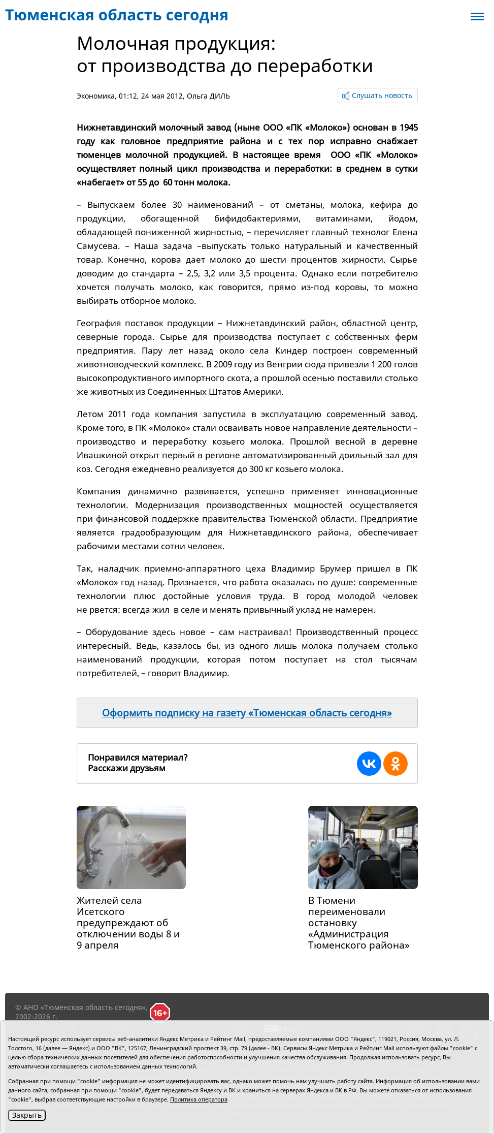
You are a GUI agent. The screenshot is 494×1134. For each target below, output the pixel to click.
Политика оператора (198, 1099)
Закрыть (27, 1115)
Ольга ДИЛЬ (208, 96)
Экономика (96, 96)
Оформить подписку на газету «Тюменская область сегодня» (247, 712)
